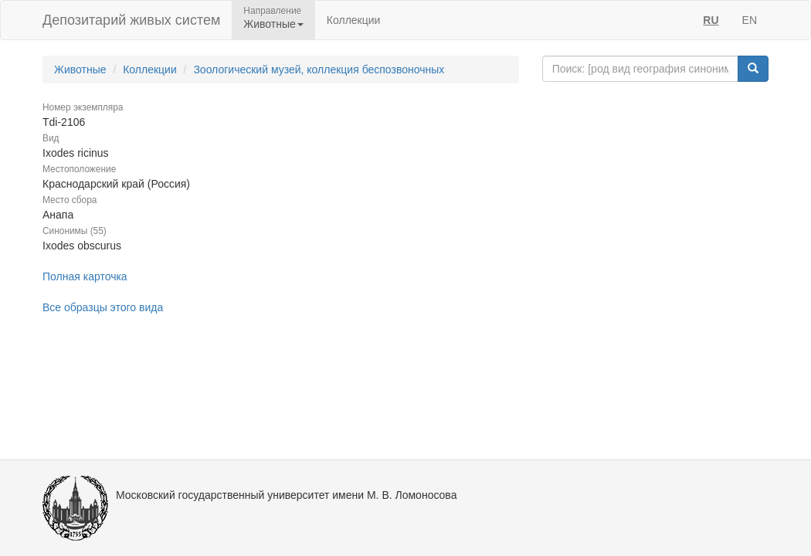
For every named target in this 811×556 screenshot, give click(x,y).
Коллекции (354, 20)
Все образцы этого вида (102, 307)
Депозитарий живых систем (131, 20)
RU (710, 20)
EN (749, 20)
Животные (80, 69)
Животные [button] (273, 24)
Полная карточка (84, 276)
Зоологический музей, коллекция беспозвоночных (318, 69)
